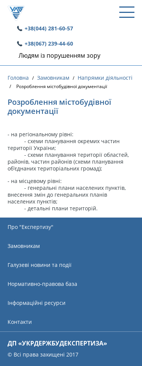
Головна (18, 77)
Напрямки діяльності (105, 77)
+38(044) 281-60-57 (49, 28)
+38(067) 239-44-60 (49, 43)
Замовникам (53, 77)
